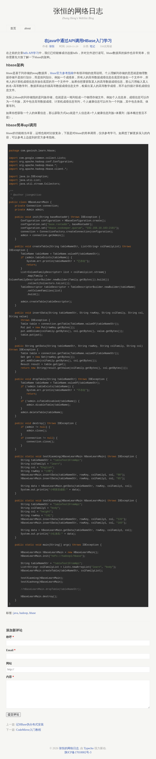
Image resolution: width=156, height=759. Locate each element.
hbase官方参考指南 (62, 73)
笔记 (92, 46)
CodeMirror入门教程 (28, 729)
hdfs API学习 (31, 53)
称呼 (9, 637)
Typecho (89, 748)
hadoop (24, 613)
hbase (32, 613)
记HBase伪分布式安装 (29, 724)
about (27, 28)
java (15, 613)
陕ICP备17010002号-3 (78, 752)
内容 (9, 676)
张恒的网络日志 (78, 11)
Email (9, 650)
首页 (13, 28)
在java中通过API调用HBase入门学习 (78, 40)
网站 (9, 663)
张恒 (51, 46)
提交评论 (13, 714)
